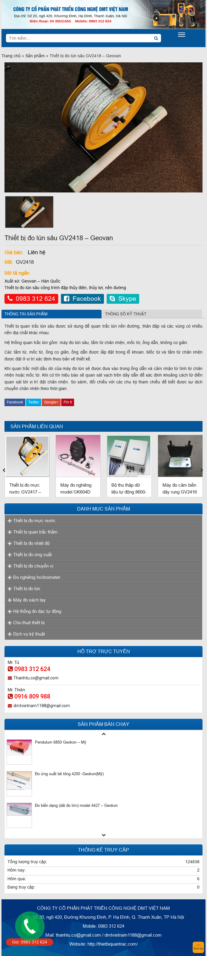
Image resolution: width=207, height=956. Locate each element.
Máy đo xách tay (29, 599)
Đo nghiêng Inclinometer (36, 577)
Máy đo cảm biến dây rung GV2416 (179, 488)
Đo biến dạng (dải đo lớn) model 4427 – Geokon (76, 805)
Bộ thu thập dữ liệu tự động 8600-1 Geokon (128, 491)
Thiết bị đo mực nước (34, 520)
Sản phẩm (35, 55)
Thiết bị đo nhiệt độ (31, 543)
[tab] (51, 314)
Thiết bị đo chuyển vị (33, 565)
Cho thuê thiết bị (29, 622)
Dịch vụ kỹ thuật (29, 633)
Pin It (68, 402)
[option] (29, 212)
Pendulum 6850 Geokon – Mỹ (60, 742)
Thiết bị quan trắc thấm (35, 531)
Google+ (51, 402)
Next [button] (203, 469)
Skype (123, 298)
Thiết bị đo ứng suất (32, 554)
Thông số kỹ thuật (125, 314)
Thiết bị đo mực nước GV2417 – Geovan (25, 491)
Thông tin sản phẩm (25, 314)
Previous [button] (4, 469)
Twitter (33, 402)
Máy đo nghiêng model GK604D (75, 488)
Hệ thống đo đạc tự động (37, 611)
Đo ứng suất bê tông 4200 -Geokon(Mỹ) (69, 773)
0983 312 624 (31, 298)
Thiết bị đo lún (26, 588)
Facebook (82, 298)
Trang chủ (11, 55)
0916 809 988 (29, 696)
